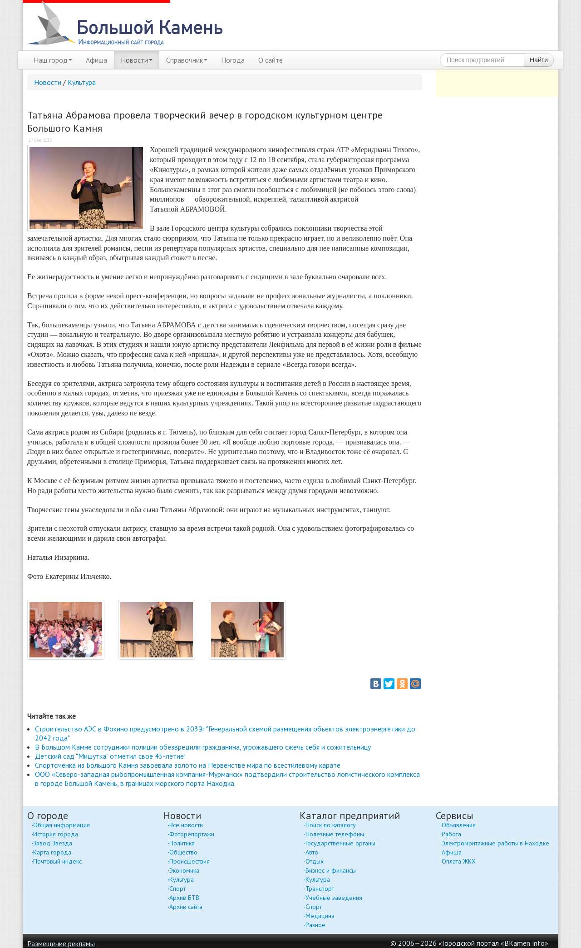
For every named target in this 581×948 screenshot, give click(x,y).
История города (55, 834)
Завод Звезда (52, 843)
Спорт (177, 888)
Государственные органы (340, 843)
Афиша (96, 59)
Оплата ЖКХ (459, 861)
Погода (233, 59)
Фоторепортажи (191, 834)
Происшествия (189, 861)
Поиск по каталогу (330, 825)
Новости (137, 59)
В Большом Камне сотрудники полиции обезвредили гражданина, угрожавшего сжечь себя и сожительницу (203, 746)
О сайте (270, 59)
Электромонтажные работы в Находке (495, 843)
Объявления (459, 825)
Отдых (314, 861)
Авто (311, 852)
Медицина (320, 916)
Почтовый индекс (57, 861)
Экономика (184, 870)
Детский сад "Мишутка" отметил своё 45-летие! (110, 755)
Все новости (186, 825)
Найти (539, 60)
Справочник (186, 59)
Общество (183, 852)
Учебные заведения (333, 898)
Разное (315, 925)
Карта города (52, 852)
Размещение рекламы (61, 943)
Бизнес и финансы (330, 870)
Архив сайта (185, 907)
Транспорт (319, 888)
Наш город (53, 59)
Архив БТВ (184, 898)
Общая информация (61, 825)
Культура (82, 82)
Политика (182, 843)
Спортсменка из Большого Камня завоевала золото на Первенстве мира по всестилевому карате (187, 765)
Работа (451, 834)
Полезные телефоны (334, 834)
